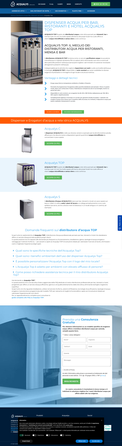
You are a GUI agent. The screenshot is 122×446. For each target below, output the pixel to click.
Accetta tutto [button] (96, 441)
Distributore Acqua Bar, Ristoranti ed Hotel (29, 15)
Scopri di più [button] (26, 441)
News (69, 4)
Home (13, 15)
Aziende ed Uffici (19, 10)
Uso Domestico (61, 10)
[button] (13, 52)
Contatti (78, 4)
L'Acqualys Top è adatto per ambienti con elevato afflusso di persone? (59, 266)
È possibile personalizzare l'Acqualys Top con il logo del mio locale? (58, 261)
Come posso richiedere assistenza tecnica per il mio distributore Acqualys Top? (60, 273)
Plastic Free (77, 10)
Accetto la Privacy (69, 370)
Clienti (60, 4)
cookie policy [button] (69, 425)
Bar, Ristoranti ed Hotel (40, 10)
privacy (103, 375)
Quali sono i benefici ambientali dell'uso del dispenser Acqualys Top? (59, 256)
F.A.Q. (51, 4)
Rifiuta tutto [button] (82, 441)
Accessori (91, 11)
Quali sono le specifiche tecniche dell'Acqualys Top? (48, 250)
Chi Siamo (41, 4)
